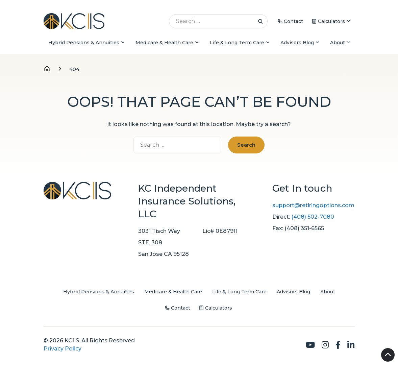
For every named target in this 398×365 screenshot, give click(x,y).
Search (260, 21)
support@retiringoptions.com (313, 205)
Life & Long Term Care (237, 43)
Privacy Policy (62, 348)
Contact (293, 21)
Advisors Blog (297, 43)
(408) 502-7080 (312, 217)
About (337, 43)
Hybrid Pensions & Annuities (83, 43)
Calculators (331, 21)
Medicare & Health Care (164, 43)
